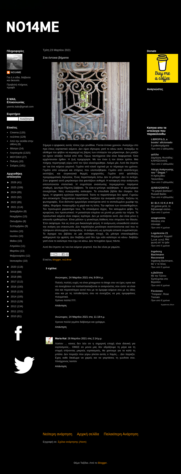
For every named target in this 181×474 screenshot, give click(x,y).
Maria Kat (61, 338)
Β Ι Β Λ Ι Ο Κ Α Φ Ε (162, 202)
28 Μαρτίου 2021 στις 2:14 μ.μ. (85, 338)
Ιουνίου (14, 236)
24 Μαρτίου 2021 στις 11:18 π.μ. (87, 316)
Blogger (102, 462)
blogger (57, 259)
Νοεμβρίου (16, 216)
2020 (14, 266)
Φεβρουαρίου (18, 255)
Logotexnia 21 (159, 233)
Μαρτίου (15, 250)
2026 (14, 182)
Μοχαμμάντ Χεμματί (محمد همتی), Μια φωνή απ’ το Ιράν (161, 239)
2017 (14, 281)
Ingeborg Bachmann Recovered (157, 254)
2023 (14, 197)
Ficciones (157, 290)
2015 (14, 291)
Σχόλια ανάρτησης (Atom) (72, 441)
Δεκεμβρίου (17, 211)
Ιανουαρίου (16, 260)
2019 (14, 271)
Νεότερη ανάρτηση (57, 434)
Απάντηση (61, 305)
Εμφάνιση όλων (167, 304)
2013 (14, 301)
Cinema (14, 132)
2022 (14, 202)
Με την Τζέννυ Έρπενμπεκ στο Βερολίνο (159, 278)
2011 (14, 311)
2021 (14, 207)
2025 (14, 187)
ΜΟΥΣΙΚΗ (15, 157)
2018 (14, 276)
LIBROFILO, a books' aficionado (161, 141)
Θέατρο (14, 148)
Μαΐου (14, 240)
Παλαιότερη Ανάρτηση (121, 434)
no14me (66, 259)
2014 (14, 296)
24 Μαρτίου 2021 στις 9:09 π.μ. (86, 277)
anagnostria (158, 217)
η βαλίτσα (157, 272)
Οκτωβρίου (16, 221)
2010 (14, 316)
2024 (14, 192)
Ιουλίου (14, 231)
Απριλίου (15, 245)
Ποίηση (14, 161)
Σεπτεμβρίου (17, 226)
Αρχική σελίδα (88, 434)
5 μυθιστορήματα (160, 145)
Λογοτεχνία (16, 152)
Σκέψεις (14, 165)
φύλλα (155, 154)
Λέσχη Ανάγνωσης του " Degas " (162, 171)
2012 (14, 306)
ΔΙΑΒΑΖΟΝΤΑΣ (160, 187)
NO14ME (32, 26)
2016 (14, 286)
